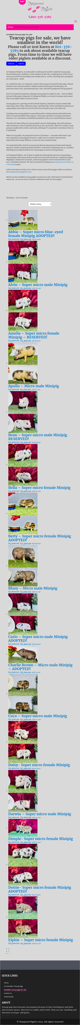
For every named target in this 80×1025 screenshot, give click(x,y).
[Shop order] (40, 204)
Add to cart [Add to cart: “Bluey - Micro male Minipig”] (36, 592)
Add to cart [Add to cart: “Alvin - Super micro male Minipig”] (36, 288)
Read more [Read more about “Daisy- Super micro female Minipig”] (36, 768)
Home (10, 27)
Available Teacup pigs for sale (15, 990)
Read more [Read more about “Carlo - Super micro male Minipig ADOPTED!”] (36, 644)
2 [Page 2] (8, 951)
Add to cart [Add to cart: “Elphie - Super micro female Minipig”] (36, 943)
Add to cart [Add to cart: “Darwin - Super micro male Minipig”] (36, 817)
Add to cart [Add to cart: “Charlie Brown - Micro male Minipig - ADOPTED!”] (36, 672)
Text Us (11, 64)
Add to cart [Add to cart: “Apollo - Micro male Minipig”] (36, 390)
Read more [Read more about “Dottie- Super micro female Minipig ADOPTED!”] (36, 895)
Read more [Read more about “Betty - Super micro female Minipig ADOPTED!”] (36, 544)
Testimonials (9, 997)
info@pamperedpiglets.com (20, 172)
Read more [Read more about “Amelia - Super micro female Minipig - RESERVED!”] (36, 341)
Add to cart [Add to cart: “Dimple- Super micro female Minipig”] (36, 842)
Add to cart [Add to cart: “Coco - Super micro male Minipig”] (36, 719)
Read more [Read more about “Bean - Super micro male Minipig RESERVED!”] (36, 442)
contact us (8, 993)
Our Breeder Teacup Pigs (13, 986)
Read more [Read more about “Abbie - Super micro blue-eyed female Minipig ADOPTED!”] (36, 239)
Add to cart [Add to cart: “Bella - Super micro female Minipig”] (36, 491)
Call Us (21, 64)
